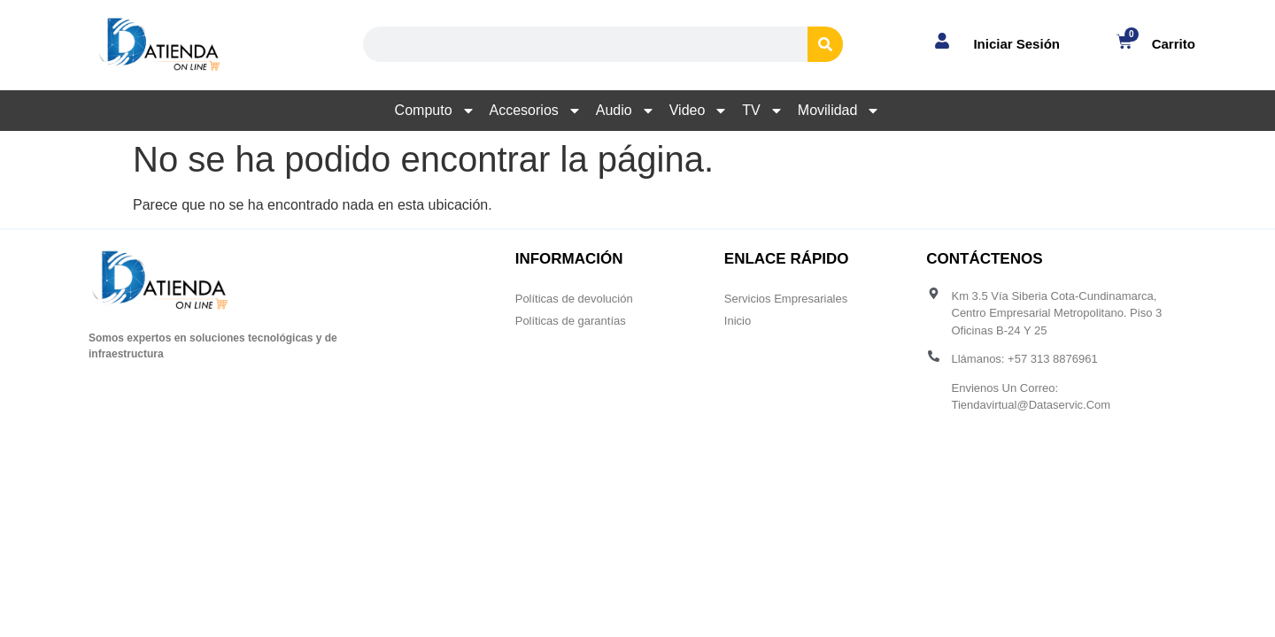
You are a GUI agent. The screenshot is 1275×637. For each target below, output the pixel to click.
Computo (435, 111)
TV (762, 111)
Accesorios (536, 111)
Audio (625, 111)
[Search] (825, 44)
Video (699, 111)
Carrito (1173, 43)
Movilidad (839, 111)
